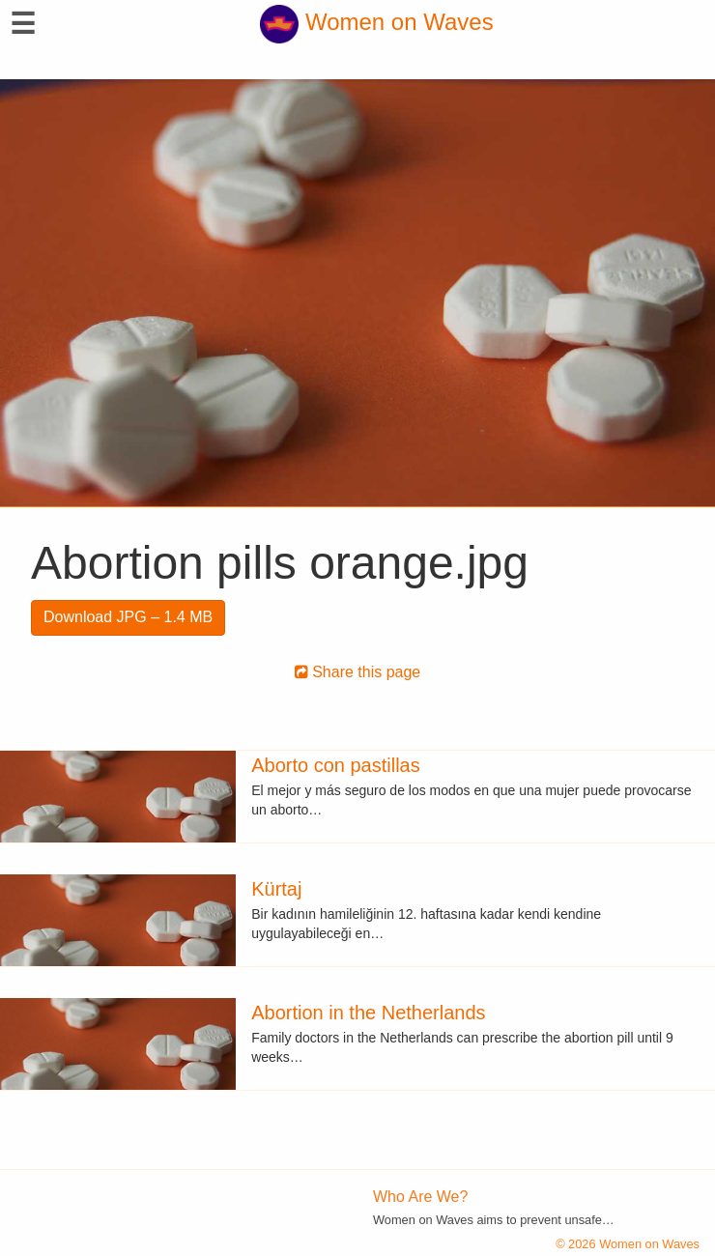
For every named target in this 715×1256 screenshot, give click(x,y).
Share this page (358, 672)
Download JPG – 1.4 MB (128, 617)
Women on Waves (376, 22)
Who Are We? (420, 1196)
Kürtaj (276, 888)
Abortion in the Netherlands (368, 1012)
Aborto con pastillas (335, 765)
